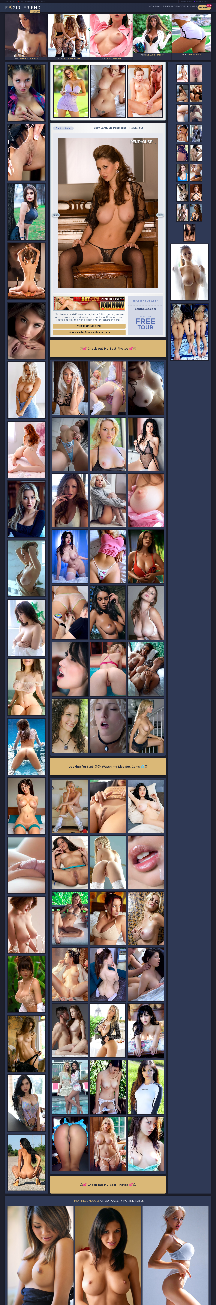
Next (158, 212)
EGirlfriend (28, 8)
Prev (58, 212)
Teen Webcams (185, 1)
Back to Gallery (63, 125)
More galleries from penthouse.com (89, 328)
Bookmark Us (179, 1286)
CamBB (190, 7)
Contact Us (179, 1294)
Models (175, 7)
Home (129, 7)
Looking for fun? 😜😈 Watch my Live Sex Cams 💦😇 (108, 763)
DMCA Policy (182, 1302)
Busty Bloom (45, 1)
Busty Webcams (203, 1)
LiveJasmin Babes (27, 1)
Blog (161, 7)
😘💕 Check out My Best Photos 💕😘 (108, 344)
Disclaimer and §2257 (200, 1302)
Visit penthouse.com (89, 322)
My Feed (204, 8)
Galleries (145, 7)
